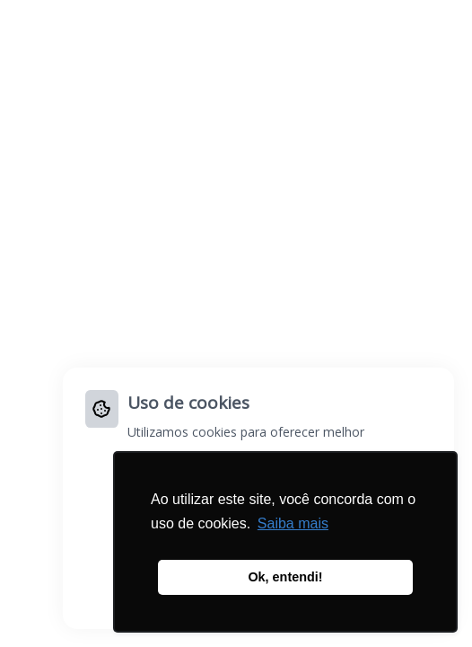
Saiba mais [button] (293, 523)
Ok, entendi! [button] (285, 577)
